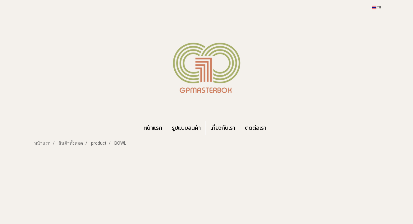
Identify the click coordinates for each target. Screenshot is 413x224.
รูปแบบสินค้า (186, 128)
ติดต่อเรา (255, 128)
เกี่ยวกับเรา (222, 128)
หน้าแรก (153, 128)
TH (376, 7)
